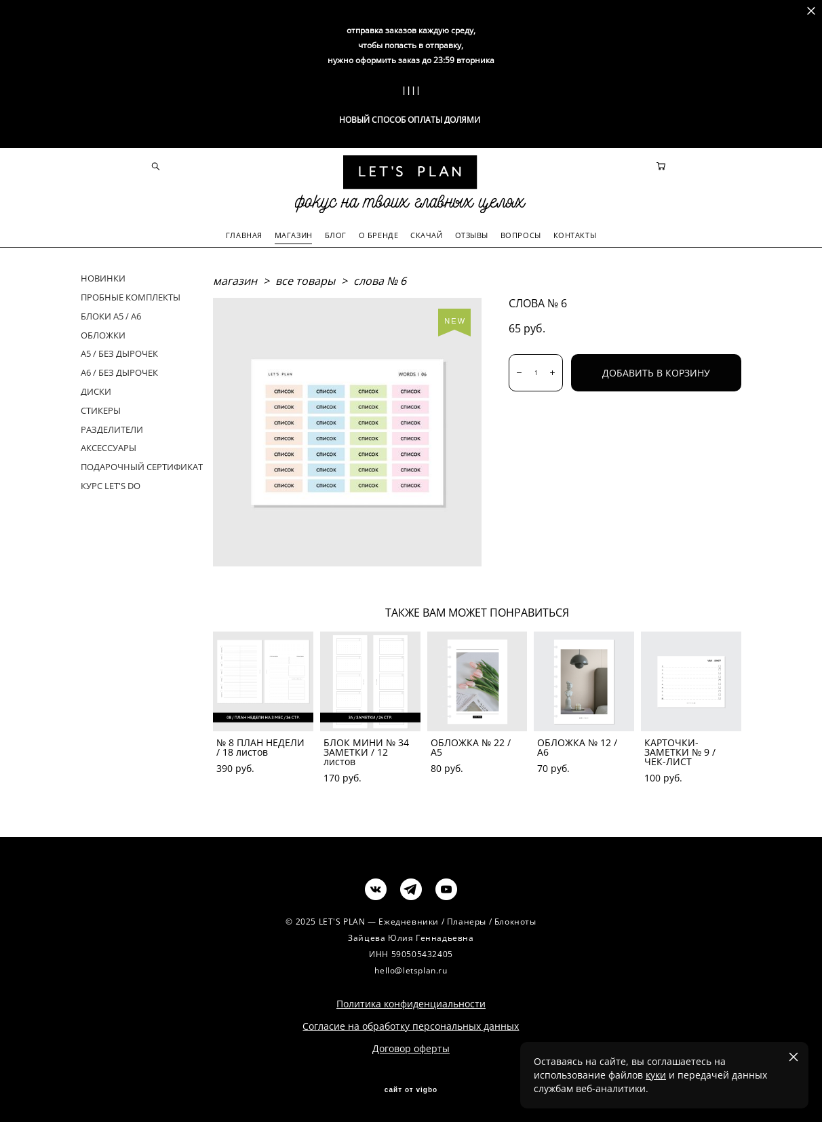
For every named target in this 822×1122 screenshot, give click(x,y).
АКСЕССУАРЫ (108, 447)
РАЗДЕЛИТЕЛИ (112, 428)
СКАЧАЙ (426, 234)
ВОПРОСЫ (521, 234)
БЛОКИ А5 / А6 (111, 315)
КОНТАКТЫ (574, 234)
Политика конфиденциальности (411, 1003)
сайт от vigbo (411, 1089)
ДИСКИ (96, 391)
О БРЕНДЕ (378, 234)
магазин (235, 280)
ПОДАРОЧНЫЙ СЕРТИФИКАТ (142, 466)
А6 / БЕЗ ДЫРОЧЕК (119, 372)
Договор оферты (411, 1047)
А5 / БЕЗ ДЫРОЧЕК (119, 353)
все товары (305, 280)
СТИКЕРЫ (101, 410)
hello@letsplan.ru (410, 969)
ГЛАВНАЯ (244, 234)
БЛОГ (336, 234)
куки (656, 1074)
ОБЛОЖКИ (103, 334)
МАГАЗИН (294, 234)
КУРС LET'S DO (110, 485)
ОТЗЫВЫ (471, 234)
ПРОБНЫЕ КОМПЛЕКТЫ (130, 296)
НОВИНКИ (103, 277)
